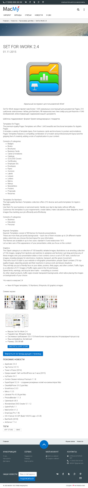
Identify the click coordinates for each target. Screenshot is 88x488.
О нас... (5, 456)
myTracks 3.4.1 (11, 376)
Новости (14, 21)
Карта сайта (28, 461)
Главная (6, 21)
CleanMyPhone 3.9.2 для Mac (16, 385)
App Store (8, 430)
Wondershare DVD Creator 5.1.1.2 (18, 404)
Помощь (27, 458)
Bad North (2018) (11, 419)
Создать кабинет (52, 458)
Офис (18, 430)
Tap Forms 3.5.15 (12, 367)
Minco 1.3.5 (9, 392)
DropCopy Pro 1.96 (12, 413)
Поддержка (28, 456)
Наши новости (10, 474)
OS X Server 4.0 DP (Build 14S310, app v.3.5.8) (23, 416)
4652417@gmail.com (76, 463)
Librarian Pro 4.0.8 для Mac (15, 395)
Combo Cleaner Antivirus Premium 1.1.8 (20, 379)
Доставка (6, 461)
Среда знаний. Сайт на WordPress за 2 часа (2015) (25, 373)
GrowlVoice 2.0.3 (11, 388)
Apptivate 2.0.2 (11, 364)
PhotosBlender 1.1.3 (13, 398)
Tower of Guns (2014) (13, 370)
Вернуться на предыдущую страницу (23, 353)
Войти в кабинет (52, 456)
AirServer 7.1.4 (10, 422)
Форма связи (70, 441)
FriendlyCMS (81, 485)
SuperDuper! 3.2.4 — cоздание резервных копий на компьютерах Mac (33, 382)
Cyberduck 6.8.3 (11, 401)
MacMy (10, 485)
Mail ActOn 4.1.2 (11, 410)
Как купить (7, 458)
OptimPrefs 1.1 (11, 407)
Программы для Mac (26, 21)
